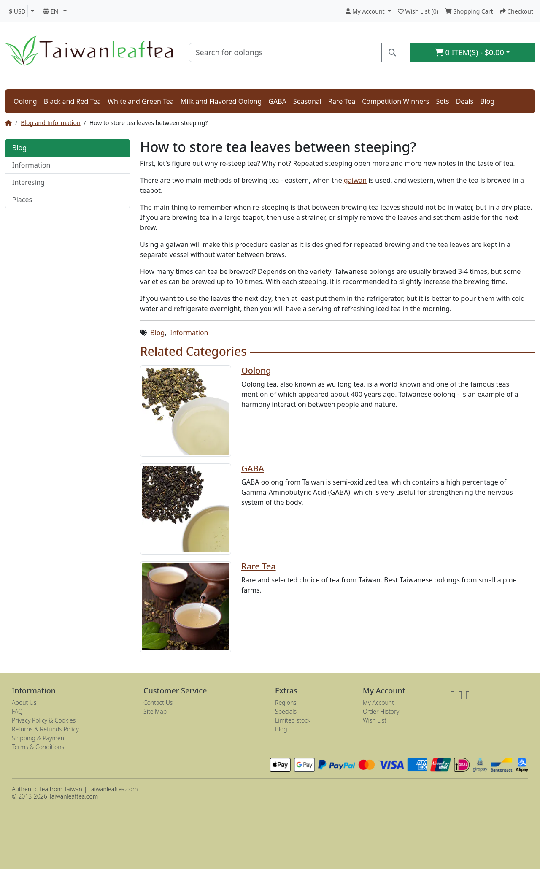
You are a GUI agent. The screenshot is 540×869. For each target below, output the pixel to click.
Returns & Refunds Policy (45, 729)
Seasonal (307, 101)
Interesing (28, 182)
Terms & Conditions (38, 747)
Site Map (155, 711)
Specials (286, 711)
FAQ (17, 711)
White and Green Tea (141, 101)
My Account (378, 702)
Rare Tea (341, 101)
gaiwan (355, 180)
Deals (464, 101)
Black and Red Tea (72, 101)
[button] (20, 11)
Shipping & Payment (39, 738)
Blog (487, 101)
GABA (277, 101)
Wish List (374, 720)
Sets (442, 101)
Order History (381, 711)
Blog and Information (50, 123)
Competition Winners (395, 101)
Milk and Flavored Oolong (221, 101)
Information (31, 165)
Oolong (25, 101)
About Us (24, 702)
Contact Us (158, 702)
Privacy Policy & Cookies (44, 720)
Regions (286, 702)
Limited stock (292, 720)
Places (22, 199)
